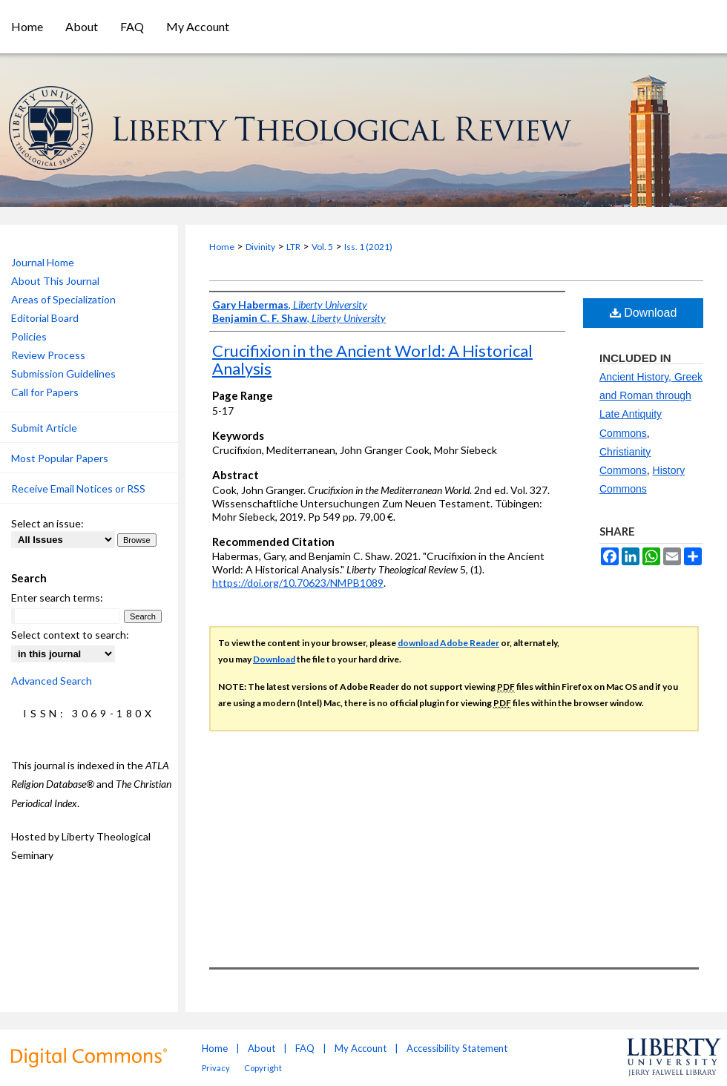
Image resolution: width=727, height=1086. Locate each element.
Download (643, 312)
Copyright (263, 1068)
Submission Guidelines (63, 373)
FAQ (305, 1048)
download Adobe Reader (448, 642)
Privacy (216, 1068)
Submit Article (44, 427)
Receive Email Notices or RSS (78, 488)
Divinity (260, 246)
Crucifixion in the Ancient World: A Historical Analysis (372, 359)
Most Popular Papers (59, 458)
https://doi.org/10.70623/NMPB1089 (298, 582)
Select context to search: (70, 634)
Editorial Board (45, 318)
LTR (293, 246)
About (261, 1048)
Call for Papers (45, 392)
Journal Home (42, 262)
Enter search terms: (57, 597)
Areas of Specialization (63, 299)
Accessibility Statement (457, 1048)
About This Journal (55, 280)
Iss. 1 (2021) (368, 246)
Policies (29, 336)
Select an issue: (47, 523)
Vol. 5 (322, 246)
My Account (360, 1048)
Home (221, 246)
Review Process (48, 355)
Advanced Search (51, 680)
